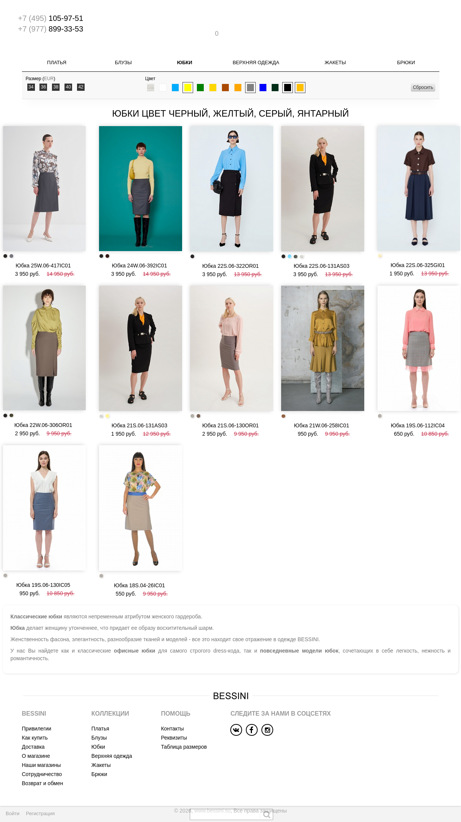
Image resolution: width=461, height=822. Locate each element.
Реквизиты (174, 717)
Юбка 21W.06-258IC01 (321, 408)
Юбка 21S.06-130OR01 (230, 408)
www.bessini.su (212, 790)
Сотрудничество (42, 753)
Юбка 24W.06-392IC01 (139, 251)
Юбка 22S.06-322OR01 (230, 251)
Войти (12, 813)
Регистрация (40, 813)
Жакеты (335, 51)
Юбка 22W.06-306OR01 (43, 407)
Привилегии (37, 708)
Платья (56, 51)
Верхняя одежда (256, 51)
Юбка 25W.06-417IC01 (43, 251)
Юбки (184, 51)
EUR (48, 67)
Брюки (406, 51)
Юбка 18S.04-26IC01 (139, 564)
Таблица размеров (184, 726)
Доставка (33, 726)
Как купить (35, 717)
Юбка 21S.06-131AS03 (139, 408)
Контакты (172, 708)
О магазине (36, 735)
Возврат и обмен (42, 762)
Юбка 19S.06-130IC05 (43, 564)
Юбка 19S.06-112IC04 (418, 408)
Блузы (123, 51)
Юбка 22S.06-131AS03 (321, 251)
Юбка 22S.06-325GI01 (417, 251)
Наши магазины (41, 744)
